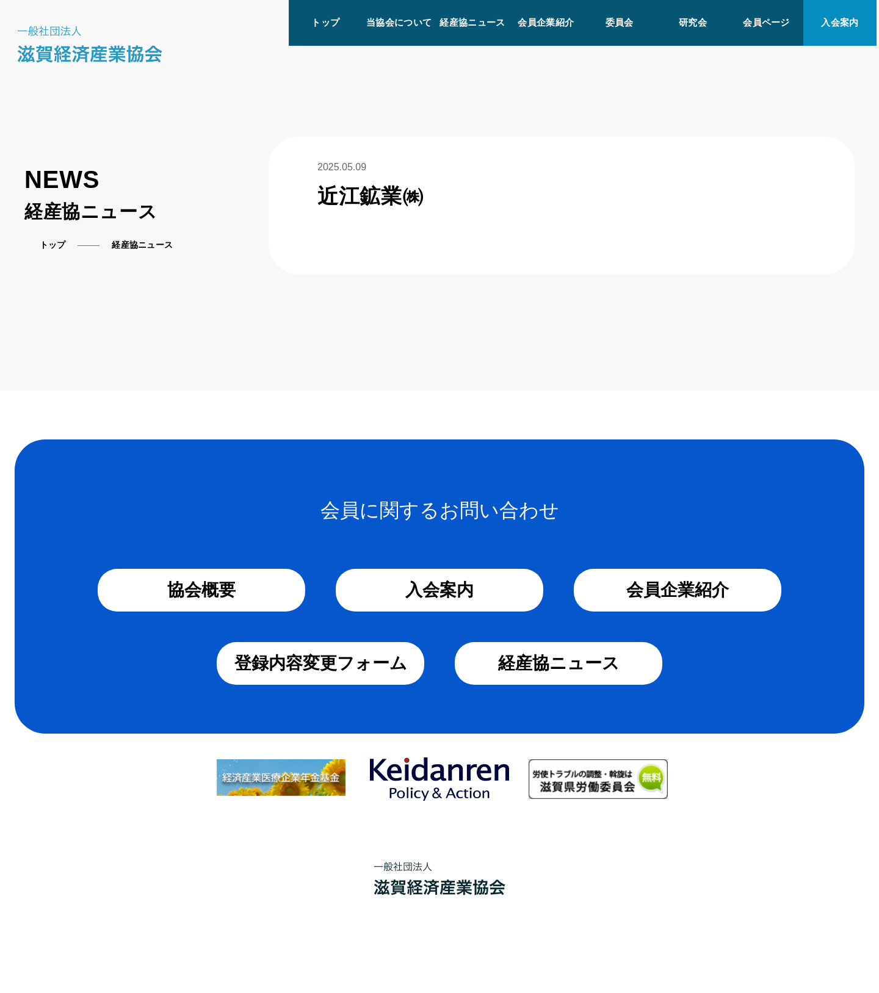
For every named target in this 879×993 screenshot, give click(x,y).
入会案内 (839, 22)
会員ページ (766, 22)
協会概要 (201, 589)
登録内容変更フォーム (320, 663)
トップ (325, 22)
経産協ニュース (472, 22)
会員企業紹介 (546, 22)
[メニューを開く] (878, 5)
